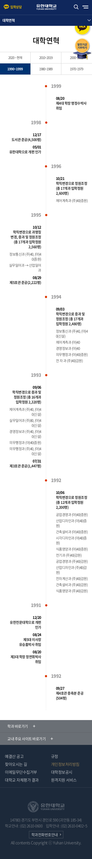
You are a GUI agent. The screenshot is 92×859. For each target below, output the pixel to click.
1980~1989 (46, 68)
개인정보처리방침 (65, 764)
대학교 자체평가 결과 (22, 780)
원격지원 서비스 (64, 780)
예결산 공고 (14, 756)
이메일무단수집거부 (21, 772)
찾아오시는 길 (16, 764)
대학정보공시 (61, 772)
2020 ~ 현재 (15, 57)
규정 (54, 756)
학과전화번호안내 (44, 834)
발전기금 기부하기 (82, 49)
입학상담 (16, 6)
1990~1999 (15, 68)
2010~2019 (46, 57)
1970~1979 (76, 68)
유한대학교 (48, 7)
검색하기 (76, 7)
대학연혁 (8, 20)
